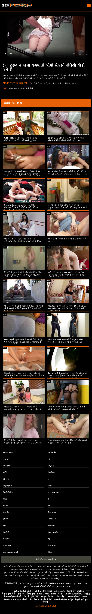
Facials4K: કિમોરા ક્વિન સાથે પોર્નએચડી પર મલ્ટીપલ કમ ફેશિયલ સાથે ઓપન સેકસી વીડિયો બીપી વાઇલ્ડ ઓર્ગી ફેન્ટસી (67, 375)
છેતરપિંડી (6, 532)
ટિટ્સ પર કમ (52, 512)
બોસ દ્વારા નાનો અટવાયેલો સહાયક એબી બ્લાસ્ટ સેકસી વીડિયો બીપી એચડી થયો (66, 340)
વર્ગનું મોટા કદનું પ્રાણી (10, 552)
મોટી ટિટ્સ (51, 472)
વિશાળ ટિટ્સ (7, 545)
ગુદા (49, 459)
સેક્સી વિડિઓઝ (42, 583)
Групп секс (27, 586)
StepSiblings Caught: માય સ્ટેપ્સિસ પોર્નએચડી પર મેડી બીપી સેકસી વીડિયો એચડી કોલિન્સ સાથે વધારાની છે (21, 207)
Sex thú (67, 586)
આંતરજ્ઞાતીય (7, 466)
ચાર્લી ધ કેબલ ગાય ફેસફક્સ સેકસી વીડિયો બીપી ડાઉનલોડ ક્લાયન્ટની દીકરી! (66, 407)
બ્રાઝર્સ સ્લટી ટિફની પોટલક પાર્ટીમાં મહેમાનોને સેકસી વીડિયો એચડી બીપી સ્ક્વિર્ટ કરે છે (23, 241)
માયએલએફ (52, 452)
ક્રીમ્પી (5, 506)
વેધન (60, 83)
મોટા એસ (6, 512)
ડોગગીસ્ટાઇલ (52, 545)
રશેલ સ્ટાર (51, 526)
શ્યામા (5, 499)
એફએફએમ (7, 486)
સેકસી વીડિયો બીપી (42, 586)
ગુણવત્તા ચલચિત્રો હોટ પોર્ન (15, 572)
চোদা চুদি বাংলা (57, 586)
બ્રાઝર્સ (5, 459)
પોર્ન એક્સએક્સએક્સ (46, 559)
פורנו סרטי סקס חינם (77, 583)
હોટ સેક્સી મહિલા (45, 572)
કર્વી (49, 506)
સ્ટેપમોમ (5, 479)
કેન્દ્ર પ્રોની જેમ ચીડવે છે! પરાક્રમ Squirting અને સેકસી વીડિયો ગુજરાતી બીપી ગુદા (68, 207)
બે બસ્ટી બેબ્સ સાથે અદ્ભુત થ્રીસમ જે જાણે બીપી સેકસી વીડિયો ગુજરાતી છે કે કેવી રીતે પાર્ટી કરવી (23, 308)
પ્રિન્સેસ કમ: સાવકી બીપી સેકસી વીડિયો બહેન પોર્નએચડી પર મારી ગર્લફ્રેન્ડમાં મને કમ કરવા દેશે (24, 375)
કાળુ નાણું (51, 466)
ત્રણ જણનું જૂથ (53, 492)
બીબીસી (50, 486)
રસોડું (5, 526)
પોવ (54, 83)
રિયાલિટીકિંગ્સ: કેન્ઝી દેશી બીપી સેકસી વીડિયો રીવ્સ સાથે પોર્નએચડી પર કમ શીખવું (23, 441)
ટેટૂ (49, 539)
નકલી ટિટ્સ (52, 519)
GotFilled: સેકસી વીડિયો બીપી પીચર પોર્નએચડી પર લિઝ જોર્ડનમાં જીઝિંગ (20, 139)
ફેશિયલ (5, 519)
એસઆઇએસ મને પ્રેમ (40, 83)
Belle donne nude (58, 583)
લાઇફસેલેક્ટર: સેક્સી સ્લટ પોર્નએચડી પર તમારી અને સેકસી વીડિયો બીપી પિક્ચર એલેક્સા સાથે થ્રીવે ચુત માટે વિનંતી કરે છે (22, 174)
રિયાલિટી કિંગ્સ (8, 492)
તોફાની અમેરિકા (53, 532)
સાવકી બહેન (70, 83)
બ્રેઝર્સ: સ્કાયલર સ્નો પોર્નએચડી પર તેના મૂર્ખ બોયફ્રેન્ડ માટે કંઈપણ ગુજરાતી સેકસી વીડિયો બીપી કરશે (66, 275)
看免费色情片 (11, 583)
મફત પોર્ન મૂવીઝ (45, 566)
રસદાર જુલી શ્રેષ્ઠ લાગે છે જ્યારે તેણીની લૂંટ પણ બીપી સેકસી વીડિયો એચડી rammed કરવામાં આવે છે (23, 342)
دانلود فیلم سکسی (26, 583)
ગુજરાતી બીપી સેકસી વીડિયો (21, 88)
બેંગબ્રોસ (6, 539)
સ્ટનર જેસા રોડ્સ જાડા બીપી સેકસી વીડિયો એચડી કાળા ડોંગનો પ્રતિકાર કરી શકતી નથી (67, 172)
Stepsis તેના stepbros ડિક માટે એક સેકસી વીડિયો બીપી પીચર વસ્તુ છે (68, 441)
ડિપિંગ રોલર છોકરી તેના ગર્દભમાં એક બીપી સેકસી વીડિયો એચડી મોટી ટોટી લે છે (66, 139)
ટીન (49, 499)
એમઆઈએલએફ (9, 452)
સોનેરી (5, 472)
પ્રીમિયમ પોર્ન (14, 566)
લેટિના (50, 552)
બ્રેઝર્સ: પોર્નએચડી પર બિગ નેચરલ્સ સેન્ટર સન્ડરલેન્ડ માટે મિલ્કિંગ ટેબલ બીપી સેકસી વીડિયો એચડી (67, 308)
